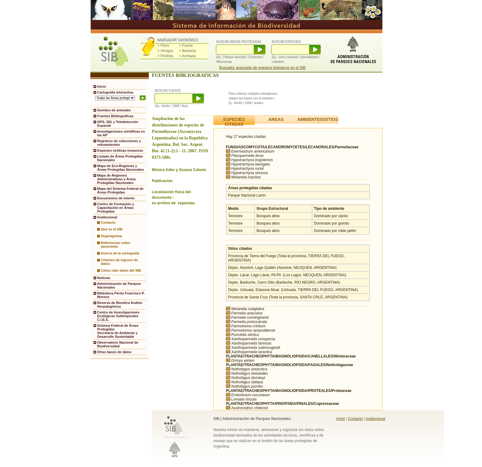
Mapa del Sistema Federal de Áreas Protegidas (120, 190)
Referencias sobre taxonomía (115, 244)
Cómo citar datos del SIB (121, 270)
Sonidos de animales (114, 110)
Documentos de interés (116, 198)
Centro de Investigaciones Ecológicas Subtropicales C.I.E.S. (118, 315)
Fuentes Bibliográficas (115, 116)
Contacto (108, 222)
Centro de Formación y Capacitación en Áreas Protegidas (115, 207)
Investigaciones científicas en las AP (121, 133)
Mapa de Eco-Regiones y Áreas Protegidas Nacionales (120, 167)
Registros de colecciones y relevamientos (119, 142)
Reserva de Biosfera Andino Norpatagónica (119, 304)
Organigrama (111, 236)
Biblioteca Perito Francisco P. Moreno (120, 295)
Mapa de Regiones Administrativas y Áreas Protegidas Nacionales (116, 179)
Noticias (103, 278)
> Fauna (185, 45)
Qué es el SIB (112, 229)
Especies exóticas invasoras (120, 150)
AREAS (275, 119)
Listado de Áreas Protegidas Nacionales (120, 158)
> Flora (163, 45)
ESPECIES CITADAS (234, 122)
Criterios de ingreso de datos (119, 261)
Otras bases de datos (114, 352)
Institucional (375, 419)
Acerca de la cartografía (120, 253)
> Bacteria (187, 51)
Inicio (101, 86)
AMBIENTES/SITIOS (317, 119)
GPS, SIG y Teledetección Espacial (117, 123)
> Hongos (165, 51)
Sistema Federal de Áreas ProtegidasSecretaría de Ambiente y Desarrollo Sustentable (117, 331)
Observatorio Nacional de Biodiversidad (117, 344)
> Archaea (187, 56)
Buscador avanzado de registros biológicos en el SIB (262, 68)
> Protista (165, 56)
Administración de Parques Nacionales (119, 285)
